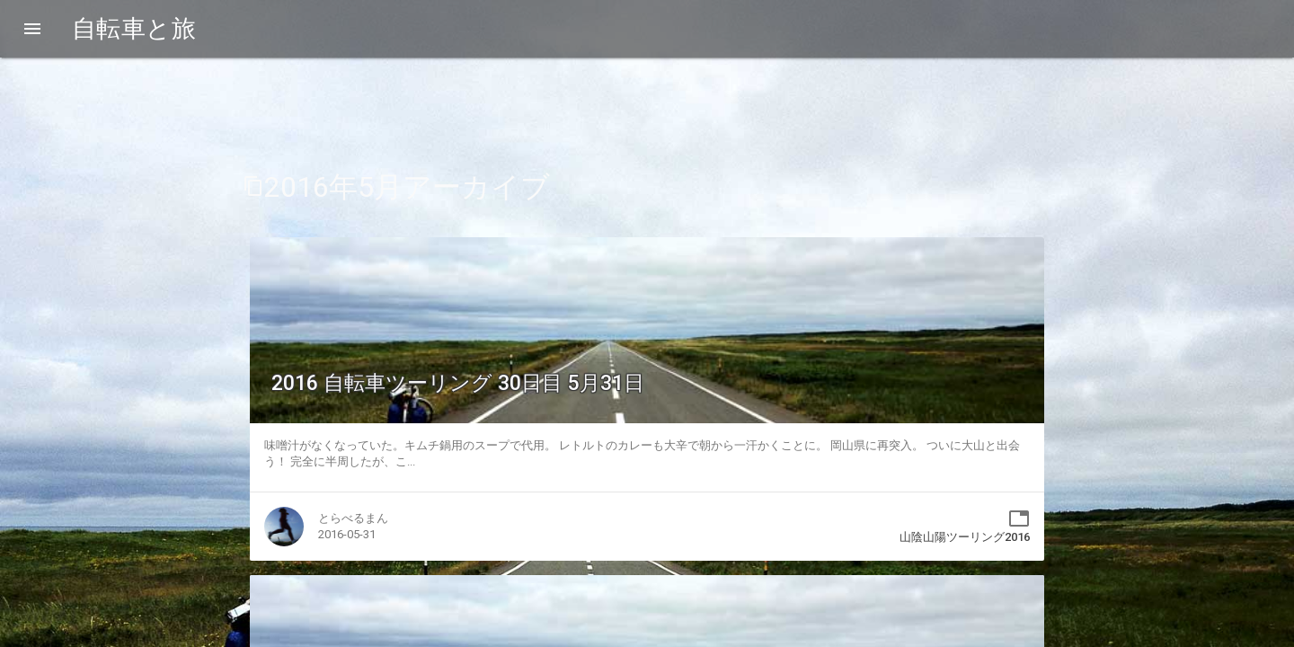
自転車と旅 (134, 28)
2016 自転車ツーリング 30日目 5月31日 (457, 383)
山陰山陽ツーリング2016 (965, 537)
